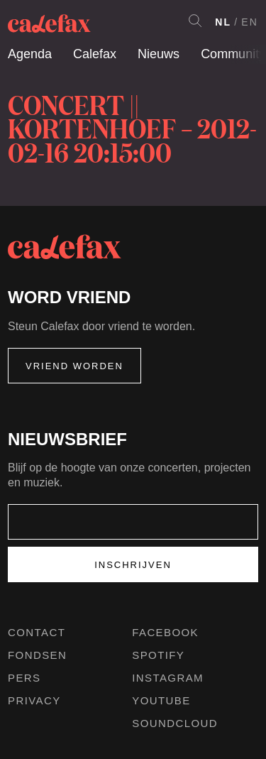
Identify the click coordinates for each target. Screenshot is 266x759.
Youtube (161, 700)
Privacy (34, 700)
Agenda (30, 54)
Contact (36, 632)
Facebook (165, 632)
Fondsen (37, 655)
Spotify (158, 655)
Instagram (168, 678)
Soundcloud (175, 723)
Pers (24, 678)
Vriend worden (74, 366)
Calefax (94, 54)
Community (233, 54)
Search (195, 20)
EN (249, 22)
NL (223, 22)
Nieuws (158, 54)
